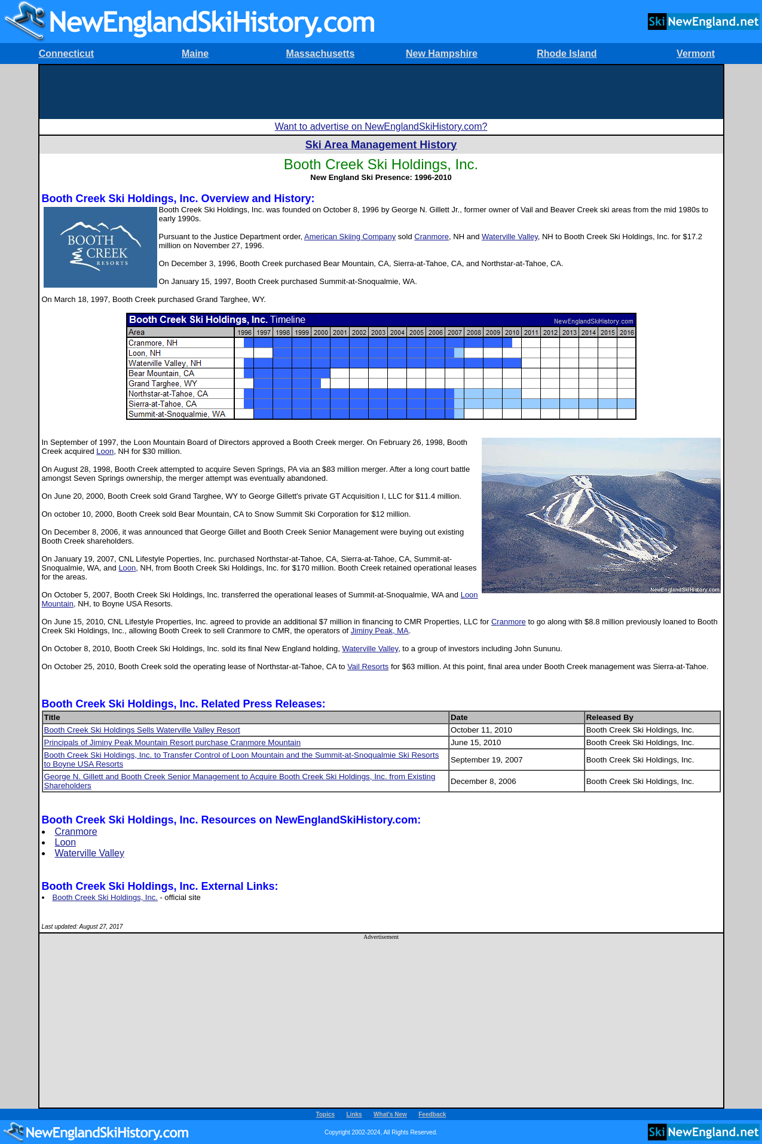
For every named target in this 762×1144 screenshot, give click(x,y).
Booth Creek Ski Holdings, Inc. (105, 897)
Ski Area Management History (381, 145)
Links (354, 1114)
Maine (195, 53)
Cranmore (431, 236)
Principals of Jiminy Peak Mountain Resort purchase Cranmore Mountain (172, 742)
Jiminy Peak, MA (380, 630)
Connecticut (66, 53)
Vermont (696, 53)
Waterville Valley (510, 236)
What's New (390, 1114)
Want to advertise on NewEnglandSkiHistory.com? (381, 126)
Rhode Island (566, 53)
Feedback (432, 1114)
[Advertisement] (381, 92)
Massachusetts (320, 53)
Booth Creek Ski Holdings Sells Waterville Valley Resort (142, 729)
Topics (325, 1114)
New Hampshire (442, 53)
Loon (105, 451)
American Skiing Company (350, 236)
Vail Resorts (367, 666)
